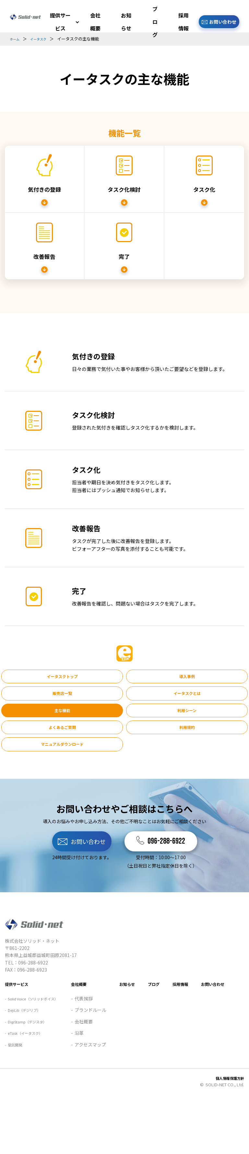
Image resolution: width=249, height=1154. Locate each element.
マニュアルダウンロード (208, 719)
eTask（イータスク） (30, 1015)
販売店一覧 (209, 677)
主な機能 (124, 698)
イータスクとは (40, 698)
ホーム (16, 39)
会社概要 (95, 21)
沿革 (13, 1087)
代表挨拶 (17, 1052)
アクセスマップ (24, 1099)
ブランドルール (24, 1064)
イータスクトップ (40, 677)
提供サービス (59, 21)
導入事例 (124, 677)
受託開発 (17, 1027)
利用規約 (124, 719)
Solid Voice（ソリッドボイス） (40, 980)
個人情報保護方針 (227, 1132)
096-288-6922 (188, 820)
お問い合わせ (222, 21)
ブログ (154, 22)
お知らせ (126, 21)
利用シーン (208, 698)
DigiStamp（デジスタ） (33, 1003)
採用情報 (183, 21)
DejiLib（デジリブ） (29, 992)
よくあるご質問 (40, 719)
